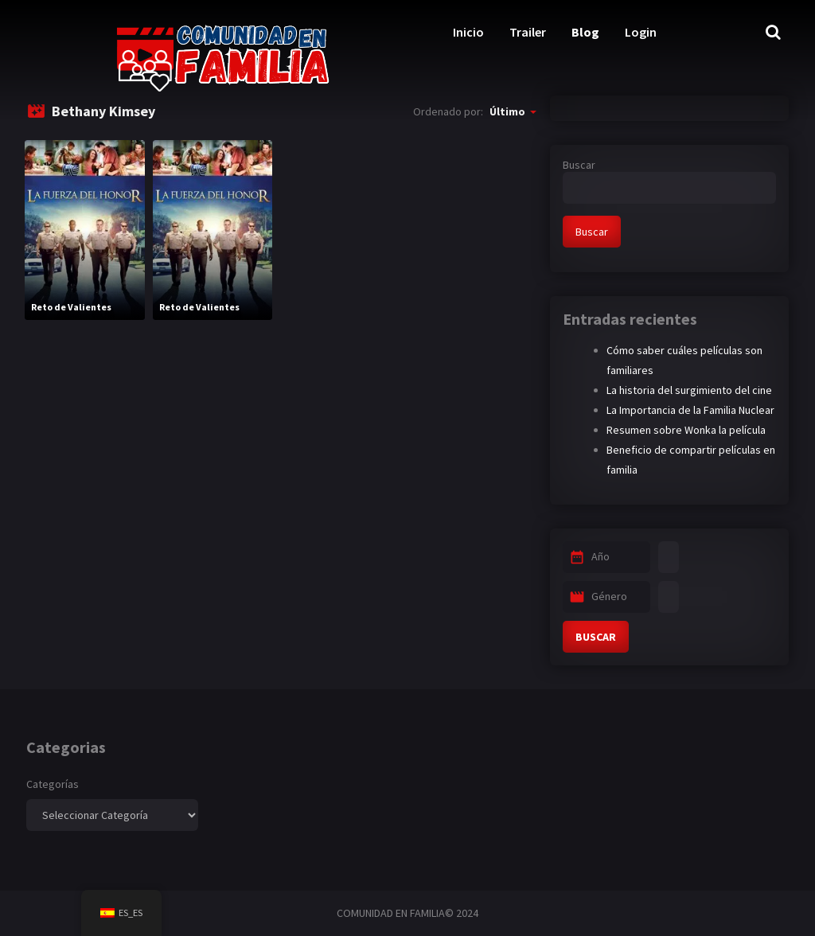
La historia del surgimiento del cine (689, 390)
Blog (585, 32)
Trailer (527, 32)
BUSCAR (595, 637)
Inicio (468, 32)
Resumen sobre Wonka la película (686, 430)
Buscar (579, 165)
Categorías (52, 784)
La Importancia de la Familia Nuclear (690, 410)
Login (641, 32)
